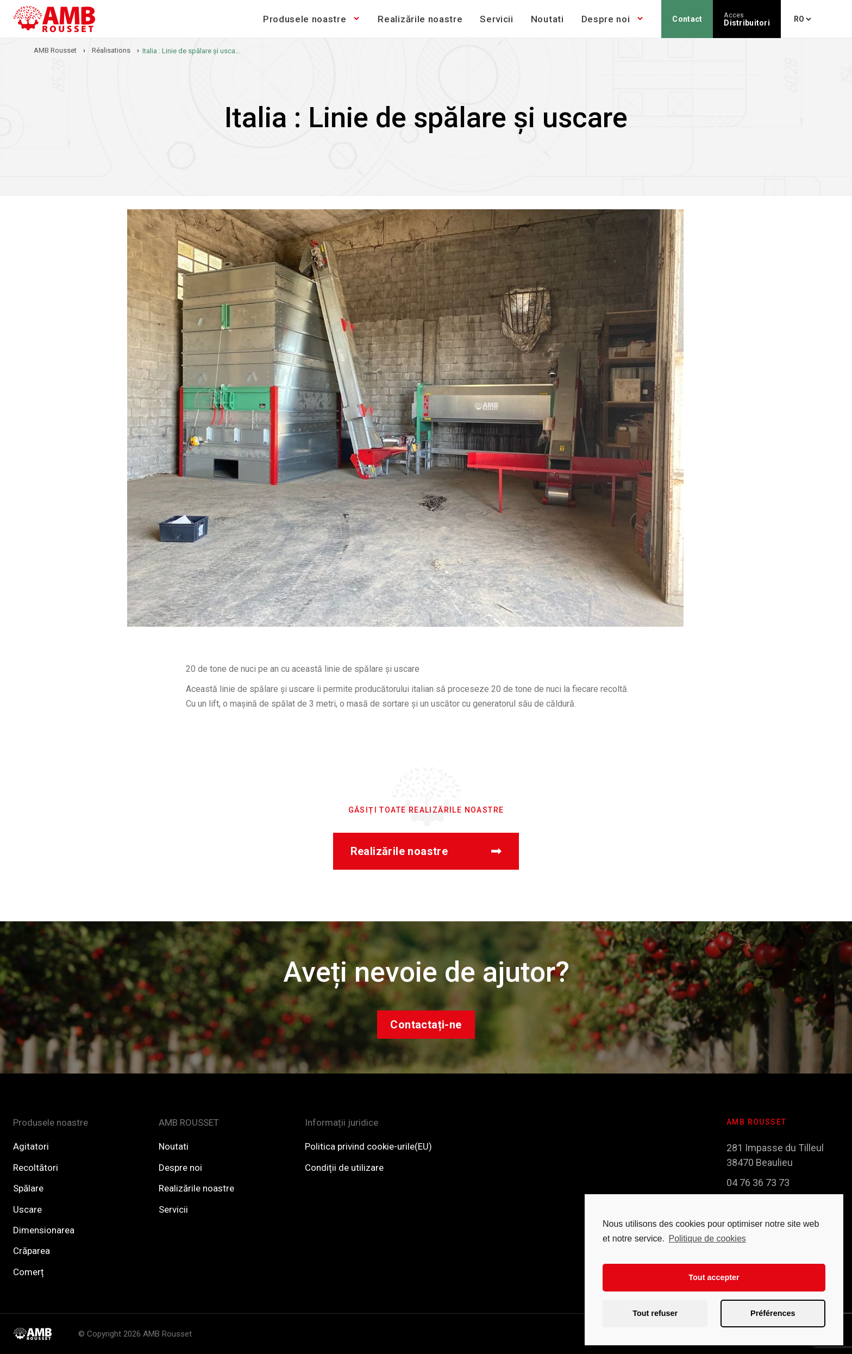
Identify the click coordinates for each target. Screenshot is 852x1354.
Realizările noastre (420, 19)
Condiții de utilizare (344, 1167)
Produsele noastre (305, 19)
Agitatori (31, 1146)
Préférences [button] (772, 1313)
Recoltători (35, 1167)
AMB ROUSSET (189, 1122)
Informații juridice (341, 1122)
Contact (687, 19)
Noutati (547, 19)
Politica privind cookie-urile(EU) (368, 1146)
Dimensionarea (43, 1230)
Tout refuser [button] (655, 1313)
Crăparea (31, 1250)
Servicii (496, 19)
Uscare (27, 1209)
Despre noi (605, 19)
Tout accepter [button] (713, 1277)
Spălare (28, 1188)
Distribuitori (747, 19)
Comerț (28, 1271)
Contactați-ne (425, 1024)
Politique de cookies (707, 1238)
